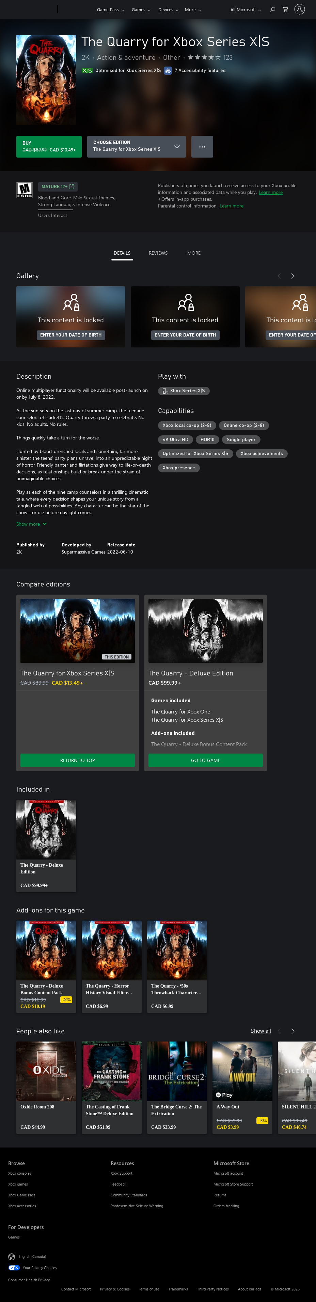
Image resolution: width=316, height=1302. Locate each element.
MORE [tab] (194, 253)
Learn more (271, 192)
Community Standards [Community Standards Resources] (129, 1195)
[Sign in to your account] (299, 9)
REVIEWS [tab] (158, 253)
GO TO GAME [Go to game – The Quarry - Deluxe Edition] (205, 760)
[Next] (293, 276)
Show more (31, 524)
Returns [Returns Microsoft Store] (220, 1195)
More (163, 9)
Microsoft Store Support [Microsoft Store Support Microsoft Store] (233, 1184)
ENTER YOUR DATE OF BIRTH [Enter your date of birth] (71, 335)
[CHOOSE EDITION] (136, 147)
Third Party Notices (213, 1289)
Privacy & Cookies (115, 1289)
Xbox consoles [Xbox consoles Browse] (19, 1173)
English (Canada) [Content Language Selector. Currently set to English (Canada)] (32, 1256)
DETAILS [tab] (122, 253)
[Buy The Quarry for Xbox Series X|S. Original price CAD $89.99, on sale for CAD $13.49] (49, 147)
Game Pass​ (108, 9)
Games (138, 9)
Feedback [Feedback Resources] (118, 1184)
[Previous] (279, 276)
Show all (261, 1030)
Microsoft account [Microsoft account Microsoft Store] (228, 1173)
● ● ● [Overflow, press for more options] (202, 146)
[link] (46, 846)
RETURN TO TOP (77, 760)
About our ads (249, 1289)
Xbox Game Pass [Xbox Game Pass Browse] (21, 1195)
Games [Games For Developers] (14, 1237)
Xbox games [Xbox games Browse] (18, 1184)
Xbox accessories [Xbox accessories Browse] (22, 1206)
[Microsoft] (31, 9)
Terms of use (149, 1289)
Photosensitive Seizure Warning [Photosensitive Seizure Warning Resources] (137, 1206)
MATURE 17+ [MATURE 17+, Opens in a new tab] (58, 186)
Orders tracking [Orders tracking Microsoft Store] (226, 1206)
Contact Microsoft (76, 1289)
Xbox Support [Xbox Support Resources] (121, 1173)
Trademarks (178, 1289)
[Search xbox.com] (272, 8)
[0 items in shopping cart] (285, 9)
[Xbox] (76, 9)
